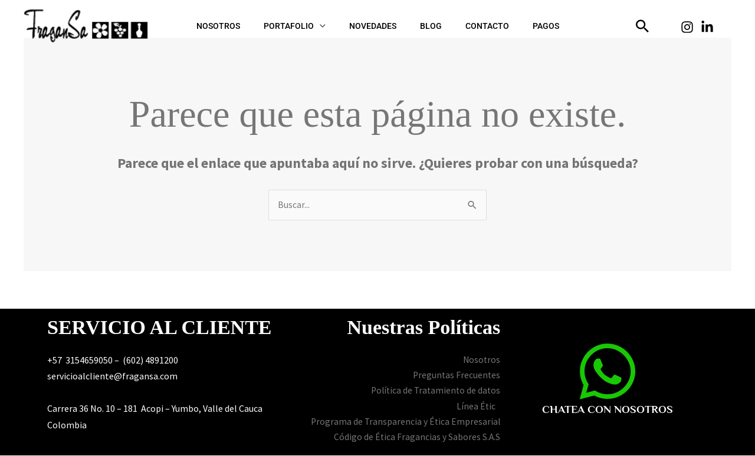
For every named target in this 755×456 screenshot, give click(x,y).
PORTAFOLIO (306, 26)
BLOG (425, 26)
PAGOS (516, 26)
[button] (642, 26)
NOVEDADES (378, 26)
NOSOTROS (248, 26)
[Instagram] (687, 27)
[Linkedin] (707, 27)
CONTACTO (469, 26)
